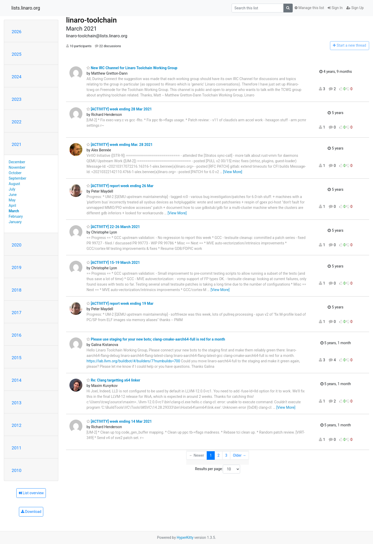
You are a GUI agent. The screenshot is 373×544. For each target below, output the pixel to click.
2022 (16, 121)
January (15, 222)
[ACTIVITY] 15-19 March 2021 (113, 262)
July (12, 189)
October (15, 173)
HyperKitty (185, 537)
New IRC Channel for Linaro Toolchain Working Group (132, 68)
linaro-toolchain (91, 20)
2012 (16, 425)
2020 (16, 245)
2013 (16, 402)
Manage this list (309, 8)
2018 (16, 290)
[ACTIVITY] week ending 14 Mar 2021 (119, 421)
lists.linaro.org (25, 8)
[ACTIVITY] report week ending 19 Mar (120, 303)
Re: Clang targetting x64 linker (113, 380)
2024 (16, 76)
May (12, 200)
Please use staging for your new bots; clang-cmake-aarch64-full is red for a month (156, 339)
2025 (16, 54)
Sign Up (355, 8)
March (14, 211)
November (17, 167)
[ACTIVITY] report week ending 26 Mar (120, 186)
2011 (16, 447)
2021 (16, 144)
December (17, 162)
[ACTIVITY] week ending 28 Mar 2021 (119, 109)
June (13, 195)
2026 (16, 31)
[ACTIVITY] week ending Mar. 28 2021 (120, 145)
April (12, 205)
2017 (16, 312)
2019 (16, 267)
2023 (16, 99)
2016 (16, 335)
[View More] (232, 172)
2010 (16, 470)
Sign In (335, 8)
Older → (239, 455)
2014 (16, 380)
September (17, 178)
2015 (16, 357)
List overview (31, 493)
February (16, 216)
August (14, 184)
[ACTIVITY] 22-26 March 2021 (113, 227)
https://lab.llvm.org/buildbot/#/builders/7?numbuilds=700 (133, 361)
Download (31, 512)
